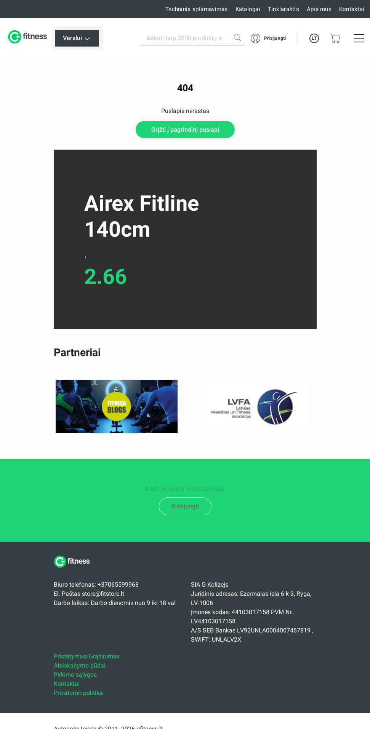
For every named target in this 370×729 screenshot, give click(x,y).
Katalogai (247, 9)
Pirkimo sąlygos (75, 674)
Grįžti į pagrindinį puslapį (185, 129)
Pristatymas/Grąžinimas (87, 656)
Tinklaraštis (283, 9)
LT (314, 38)
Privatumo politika (78, 693)
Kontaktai (351, 9)
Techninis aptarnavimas (196, 9)
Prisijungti (185, 506)
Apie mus (319, 9)
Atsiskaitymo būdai (80, 665)
